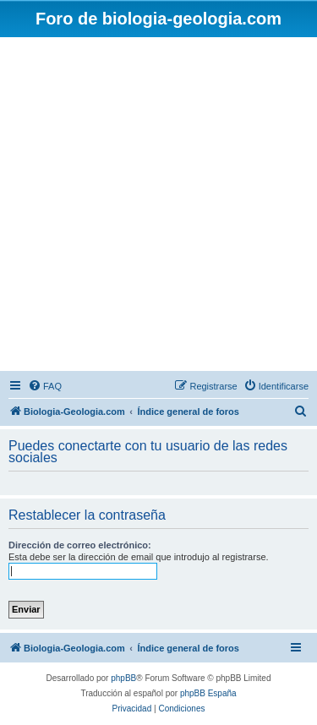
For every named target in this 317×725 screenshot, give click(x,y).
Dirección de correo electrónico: (79, 545)
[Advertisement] (158, 204)
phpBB (123, 678)
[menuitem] (45, 386)
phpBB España (208, 693)
